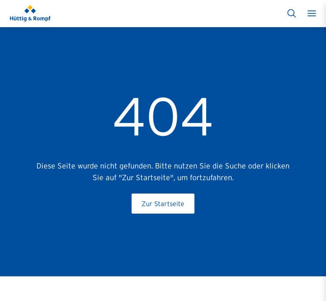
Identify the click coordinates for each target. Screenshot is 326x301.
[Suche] (291, 13)
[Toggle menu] (311, 13)
